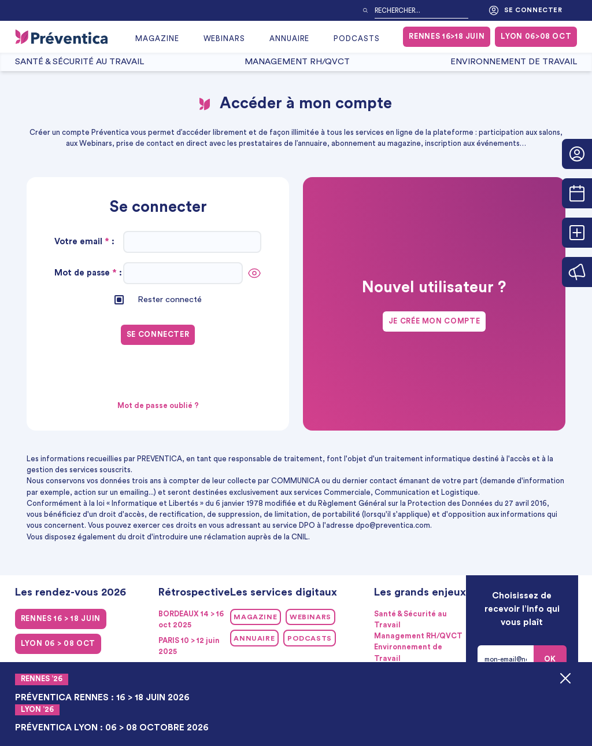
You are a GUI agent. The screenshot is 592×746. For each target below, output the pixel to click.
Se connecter (525, 10)
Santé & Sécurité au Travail (79, 61)
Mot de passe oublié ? (158, 405)
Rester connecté (170, 299)
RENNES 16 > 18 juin (61, 618)
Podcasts (357, 38)
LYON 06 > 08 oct (58, 643)
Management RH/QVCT (297, 61)
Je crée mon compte (434, 321)
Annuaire (289, 38)
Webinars (225, 38)
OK (550, 659)
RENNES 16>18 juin (446, 36)
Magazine (157, 38)
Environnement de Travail (513, 61)
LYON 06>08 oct (536, 36)
